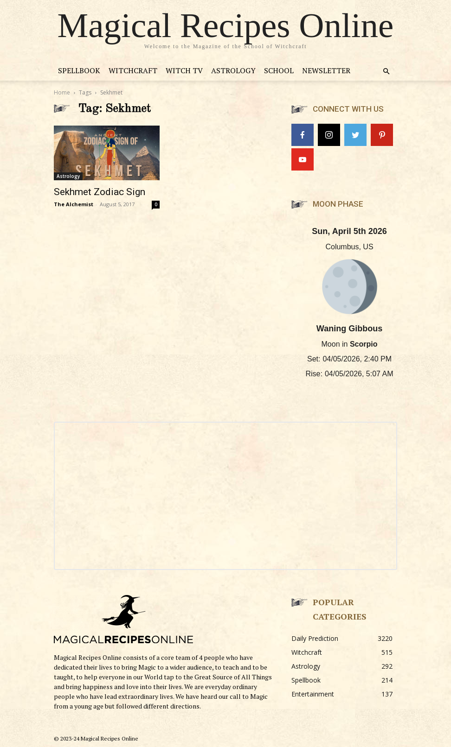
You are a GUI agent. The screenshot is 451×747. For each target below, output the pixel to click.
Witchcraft (133, 70)
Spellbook (79, 70)
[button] (386, 71)
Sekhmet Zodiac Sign (99, 191)
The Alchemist (73, 204)
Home (62, 92)
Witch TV (184, 70)
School (279, 70)
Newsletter (326, 70)
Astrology (233, 70)
